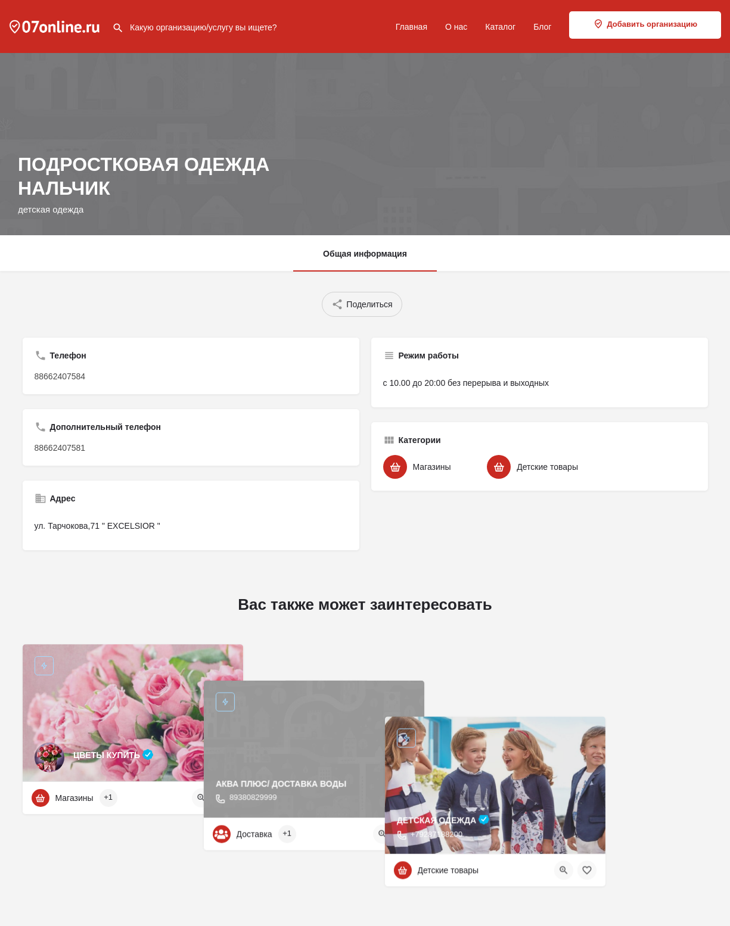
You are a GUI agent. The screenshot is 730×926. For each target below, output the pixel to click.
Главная (411, 27)
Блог (542, 27)
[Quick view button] (201, 797)
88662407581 (60, 448)
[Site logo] (56, 25)
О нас (456, 27)
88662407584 (60, 376)
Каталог (500, 27)
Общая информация (365, 253)
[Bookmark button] (224, 797)
